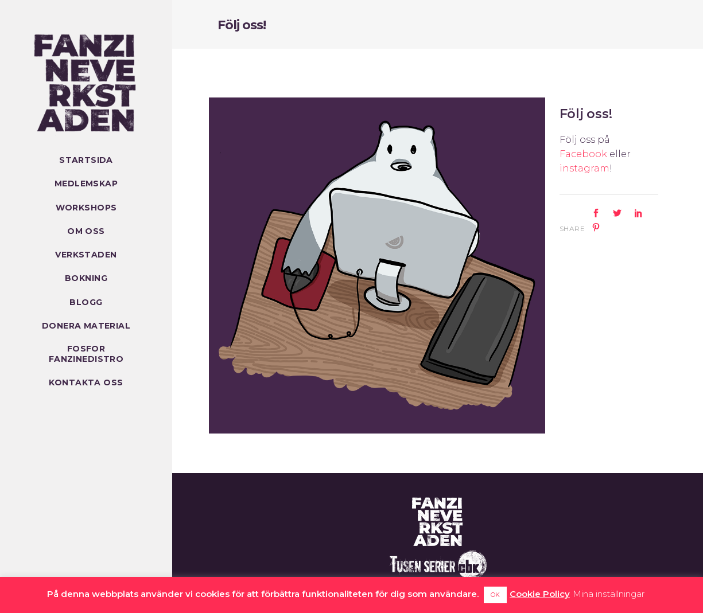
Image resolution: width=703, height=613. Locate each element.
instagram (584, 168)
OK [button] (495, 595)
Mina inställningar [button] (608, 593)
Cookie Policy (540, 593)
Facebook (583, 154)
